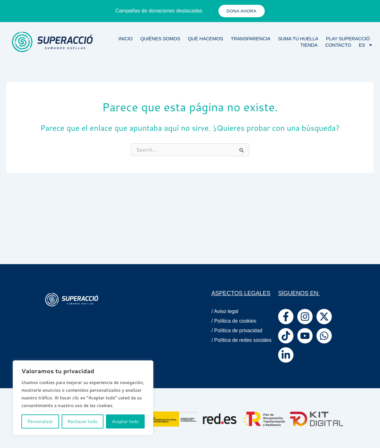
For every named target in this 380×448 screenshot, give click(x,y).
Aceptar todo (125, 421)
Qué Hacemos (205, 39)
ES (366, 45)
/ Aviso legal (225, 311)
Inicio (125, 39)
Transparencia (250, 39)
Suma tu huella (298, 39)
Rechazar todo (82, 421)
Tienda (308, 45)
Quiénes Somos (160, 39)
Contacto (338, 45)
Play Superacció (348, 39)
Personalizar (40, 421)
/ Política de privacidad (237, 330)
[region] (83, 397)
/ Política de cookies (234, 321)
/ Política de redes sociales (231, 342)
